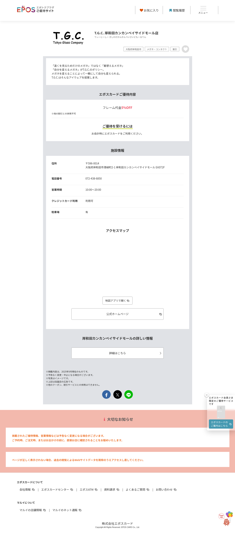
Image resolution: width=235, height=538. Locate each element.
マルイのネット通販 (67, 510)
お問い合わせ (166, 489)
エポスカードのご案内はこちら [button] (221, 423)
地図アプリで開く (117, 300)
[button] (221, 412)
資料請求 (112, 489)
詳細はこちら (136, 353)
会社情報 (27, 489)
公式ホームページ (134, 314)
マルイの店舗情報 (33, 510)
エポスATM (89, 489)
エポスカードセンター (57, 489)
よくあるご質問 (138, 489)
